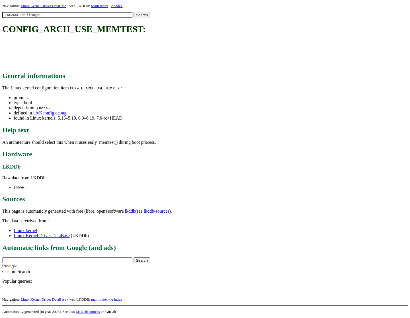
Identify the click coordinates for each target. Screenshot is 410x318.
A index (117, 6)
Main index (99, 6)
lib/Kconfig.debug (49, 112)
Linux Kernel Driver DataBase (43, 6)
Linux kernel (25, 230)
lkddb (130, 211)
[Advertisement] (106, 53)
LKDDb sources (88, 312)
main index (99, 300)
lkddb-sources (156, 211)
